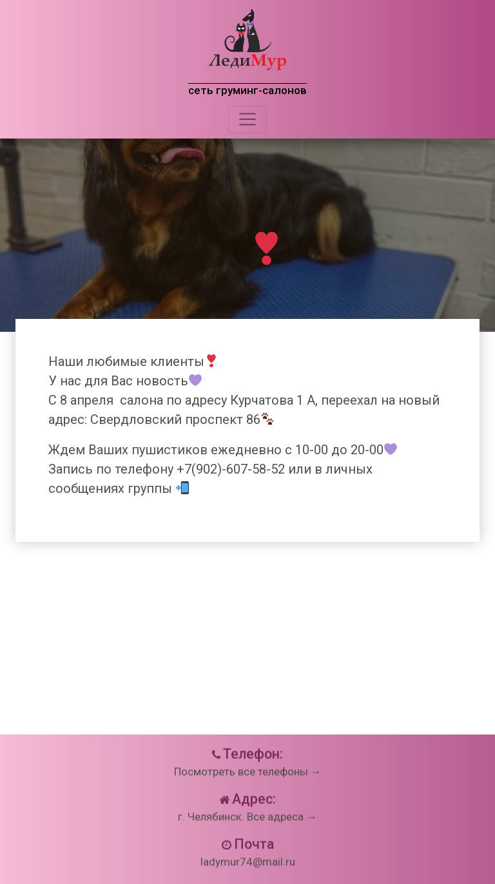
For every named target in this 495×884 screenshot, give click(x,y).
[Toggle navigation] (247, 119)
